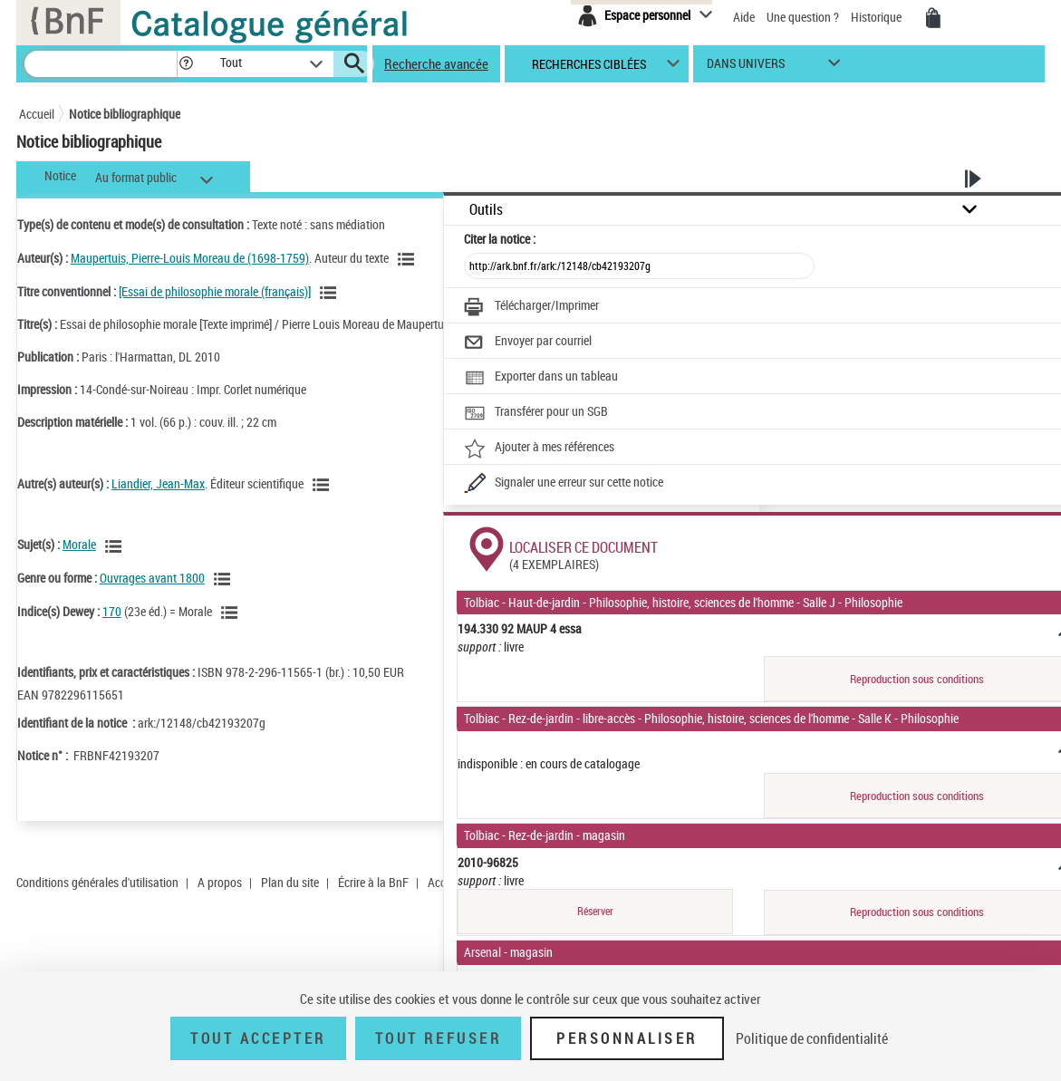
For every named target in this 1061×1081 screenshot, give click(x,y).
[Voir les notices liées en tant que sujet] (116, 546)
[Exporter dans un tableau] (541, 378)
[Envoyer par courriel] (528, 342)
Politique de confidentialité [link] (812, 1038)
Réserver (595, 911)
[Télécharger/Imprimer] (531, 307)
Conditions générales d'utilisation (97, 882)
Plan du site (290, 882)
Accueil (36, 113)
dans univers (746, 67)
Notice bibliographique (124, 113)
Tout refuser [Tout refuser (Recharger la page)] (438, 1038)
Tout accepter (258, 1038)
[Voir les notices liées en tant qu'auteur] (409, 259)
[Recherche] (100, 64)
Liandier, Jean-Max (158, 483)
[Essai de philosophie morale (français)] (215, 291)
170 (111, 611)
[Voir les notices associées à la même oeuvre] (331, 293)
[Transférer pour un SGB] (536, 413)
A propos (220, 882)
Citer (499, 238)
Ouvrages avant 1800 (152, 577)
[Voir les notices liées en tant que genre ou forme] (225, 579)
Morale (79, 544)
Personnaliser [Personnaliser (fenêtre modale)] (627, 1038)
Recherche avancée (436, 63)
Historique (877, 16)
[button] (186, 64)
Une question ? (803, 16)
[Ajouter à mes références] (539, 448)
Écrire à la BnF (373, 882)
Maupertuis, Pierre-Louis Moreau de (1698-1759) (190, 257)
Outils (486, 209)
